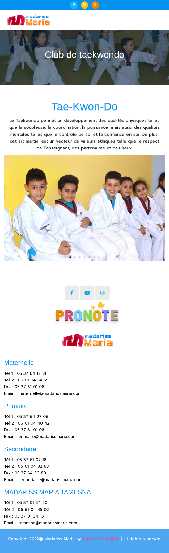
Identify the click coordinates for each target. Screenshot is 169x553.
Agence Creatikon (101, 539)
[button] (70, 257)
